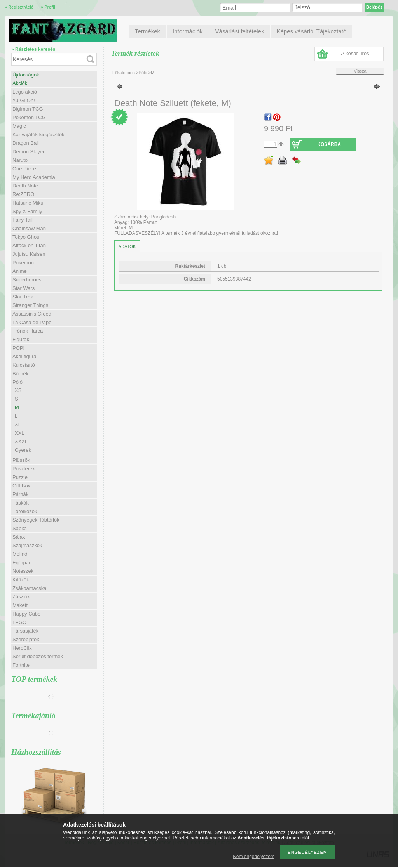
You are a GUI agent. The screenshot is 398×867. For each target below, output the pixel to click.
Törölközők (24, 511)
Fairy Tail (22, 220)
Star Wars (23, 288)
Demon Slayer (28, 151)
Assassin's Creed (31, 314)
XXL (19, 433)
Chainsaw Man (29, 228)
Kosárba (329, 144)
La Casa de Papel (32, 322)
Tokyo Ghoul (26, 237)
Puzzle (20, 477)
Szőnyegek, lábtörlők (35, 520)
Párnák (20, 494)
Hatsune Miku (27, 203)
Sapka (19, 528)
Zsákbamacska (29, 588)
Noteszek (22, 571)
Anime (19, 271)
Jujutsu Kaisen (28, 254)
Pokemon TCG (29, 117)
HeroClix (22, 648)
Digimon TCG (27, 109)
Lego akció (24, 92)
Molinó (19, 554)
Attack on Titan (29, 245)
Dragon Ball (25, 143)
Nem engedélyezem (253, 856)
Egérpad (21, 562)
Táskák (20, 503)
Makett (20, 605)
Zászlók (21, 597)
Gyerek (23, 450)
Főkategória (123, 72)
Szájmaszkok (27, 545)
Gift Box (21, 486)
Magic (19, 126)
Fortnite (21, 665)
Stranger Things (30, 305)
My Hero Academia (33, 177)
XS (18, 390)
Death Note (25, 186)
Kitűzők (20, 580)
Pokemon (23, 262)
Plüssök (21, 460)
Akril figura (24, 356)
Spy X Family (27, 211)
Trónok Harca (27, 331)
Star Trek (22, 297)
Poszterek (23, 469)
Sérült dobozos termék (37, 656)
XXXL (21, 441)
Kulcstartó (23, 365)
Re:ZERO (23, 194)
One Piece (24, 169)
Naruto (20, 160)
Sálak (18, 537)
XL (18, 424)
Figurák (20, 339)
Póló (143, 72)
